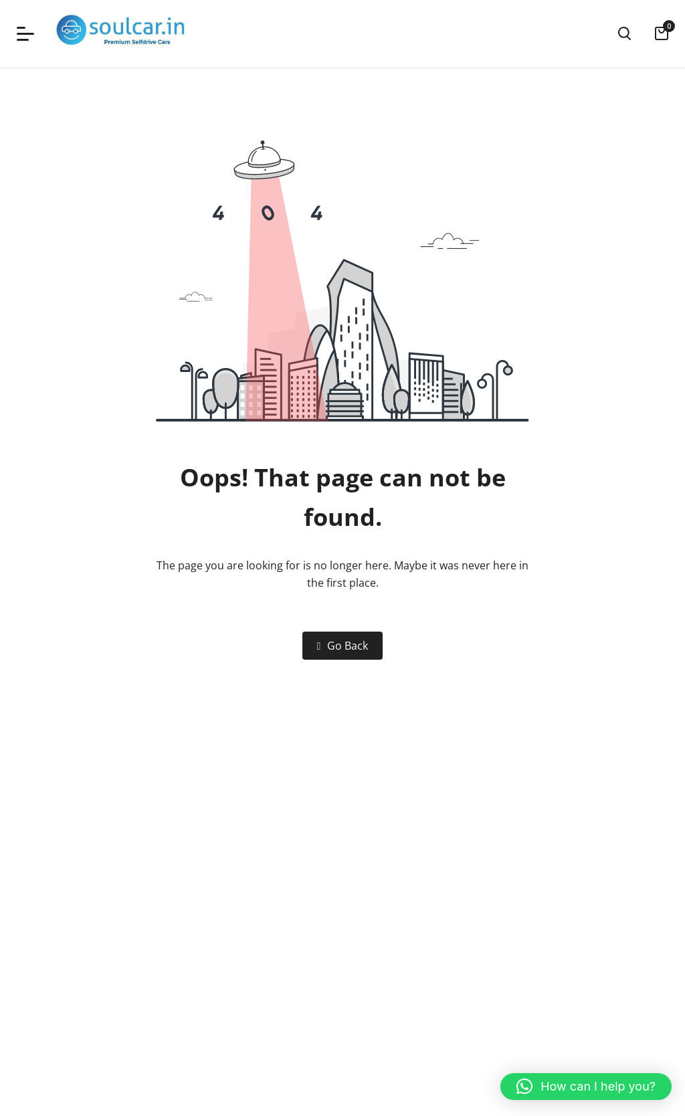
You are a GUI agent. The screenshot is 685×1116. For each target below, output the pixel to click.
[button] (586, 1086)
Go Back (343, 645)
